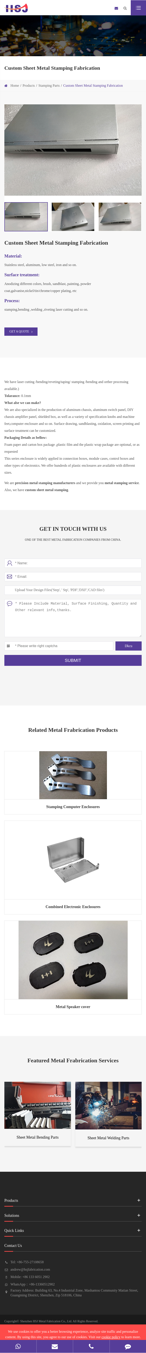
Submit (73, 660)
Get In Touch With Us (73, 529)
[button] (9, 1116)
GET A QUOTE (21, 331)
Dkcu (128, 646)
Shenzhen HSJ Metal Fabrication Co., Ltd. (46, 1321)
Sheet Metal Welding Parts (108, 1138)
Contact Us (73, 1247)
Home (14, 85)
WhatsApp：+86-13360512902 (32, 1284)
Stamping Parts (49, 85)
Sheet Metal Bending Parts (37, 1137)
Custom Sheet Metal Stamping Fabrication (93, 85)
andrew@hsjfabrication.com (30, 1269)
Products (29, 85)
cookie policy (110, 1337)
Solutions (73, 1216)
